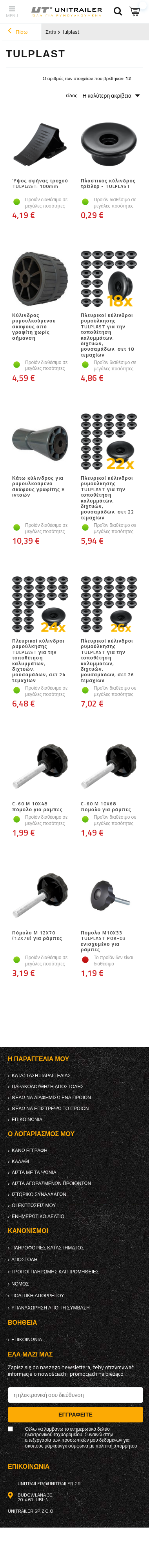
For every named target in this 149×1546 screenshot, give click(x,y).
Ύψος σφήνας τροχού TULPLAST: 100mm (40, 184)
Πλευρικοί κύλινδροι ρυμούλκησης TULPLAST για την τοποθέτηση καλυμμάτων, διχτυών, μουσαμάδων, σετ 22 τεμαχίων (107, 498)
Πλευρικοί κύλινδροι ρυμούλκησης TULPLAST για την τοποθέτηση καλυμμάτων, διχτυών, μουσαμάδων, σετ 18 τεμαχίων (107, 335)
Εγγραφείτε (75, 1414)
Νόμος (20, 1284)
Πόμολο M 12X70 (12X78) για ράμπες (37, 936)
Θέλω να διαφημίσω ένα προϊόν (51, 1097)
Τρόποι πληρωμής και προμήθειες (55, 1271)
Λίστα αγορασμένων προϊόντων (51, 1183)
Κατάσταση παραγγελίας (41, 1075)
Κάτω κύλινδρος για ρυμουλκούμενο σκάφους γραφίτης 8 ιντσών (38, 487)
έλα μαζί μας (30, 1354)
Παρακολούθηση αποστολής (48, 1086)
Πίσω (17, 32)
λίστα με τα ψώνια (34, 1172)
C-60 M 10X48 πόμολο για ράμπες (37, 806)
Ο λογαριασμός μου (41, 1134)
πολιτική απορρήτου (37, 1295)
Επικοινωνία (27, 1119)
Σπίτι (50, 32)
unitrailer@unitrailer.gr (49, 1483)
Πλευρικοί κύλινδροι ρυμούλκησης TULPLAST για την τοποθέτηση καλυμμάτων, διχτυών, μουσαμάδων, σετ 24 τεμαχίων (38, 660)
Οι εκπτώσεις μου (34, 1205)
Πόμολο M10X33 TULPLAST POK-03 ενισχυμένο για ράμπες (103, 941)
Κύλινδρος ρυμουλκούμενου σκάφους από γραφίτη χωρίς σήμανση (34, 327)
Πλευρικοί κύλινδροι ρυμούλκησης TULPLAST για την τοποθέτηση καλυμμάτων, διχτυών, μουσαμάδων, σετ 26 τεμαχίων (107, 660)
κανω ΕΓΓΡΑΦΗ (29, 1150)
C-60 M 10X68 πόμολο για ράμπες (106, 806)
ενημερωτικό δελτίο (38, 1216)
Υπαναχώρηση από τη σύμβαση (50, 1308)
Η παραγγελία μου (38, 1059)
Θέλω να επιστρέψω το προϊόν (50, 1108)
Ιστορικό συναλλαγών (39, 1194)
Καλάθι (20, 1161)
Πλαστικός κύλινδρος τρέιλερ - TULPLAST (108, 184)
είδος (71, 95)
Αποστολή (24, 1259)
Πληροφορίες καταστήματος (47, 1248)
